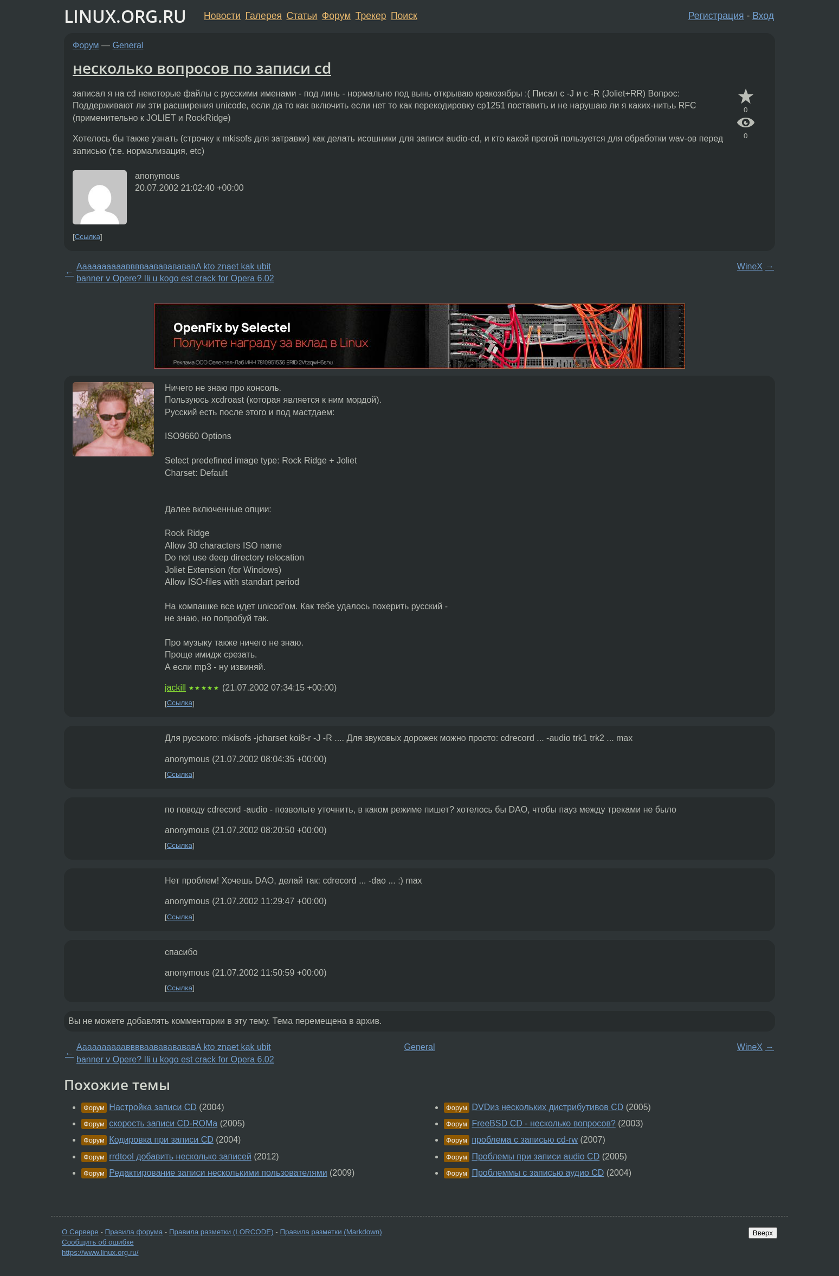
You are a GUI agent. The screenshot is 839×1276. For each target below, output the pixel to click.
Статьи (301, 15)
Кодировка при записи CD (161, 1139)
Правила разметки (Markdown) (331, 1232)
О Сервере (80, 1232)
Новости (222, 15)
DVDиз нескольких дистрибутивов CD (547, 1107)
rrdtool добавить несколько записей (180, 1156)
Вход (763, 15)
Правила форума (134, 1232)
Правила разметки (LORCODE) (221, 1232)
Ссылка (87, 237)
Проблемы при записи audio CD (535, 1156)
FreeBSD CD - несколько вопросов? (543, 1123)
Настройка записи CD (153, 1107)
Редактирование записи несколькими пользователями (218, 1172)
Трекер (371, 15)
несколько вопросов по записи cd (202, 67)
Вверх (763, 1233)
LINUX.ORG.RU (125, 16)
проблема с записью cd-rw (525, 1139)
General (128, 45)
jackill (175, 687)
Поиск (404, 15)
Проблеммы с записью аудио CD (538, 1172)
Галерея (264, 15)
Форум (336, 15)
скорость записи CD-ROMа (163, 1123)
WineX (750, 266)
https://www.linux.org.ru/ (100, 1252)
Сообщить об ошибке (98, 1242)
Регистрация (716, 15)
